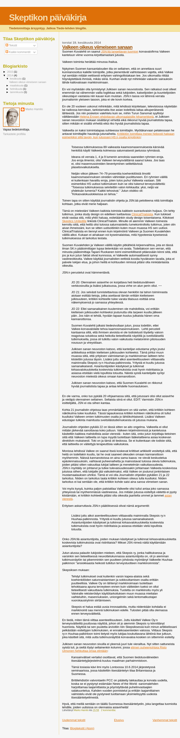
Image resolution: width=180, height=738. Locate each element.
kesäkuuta (16, 78)
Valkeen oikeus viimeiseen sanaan (97, 47)
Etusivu (119, 720)
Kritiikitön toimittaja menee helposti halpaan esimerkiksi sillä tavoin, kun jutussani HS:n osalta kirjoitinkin (118, 135)
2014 (10, 75)
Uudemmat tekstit (73, 720)
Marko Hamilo (34, 109)
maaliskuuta (17, 85)
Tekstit (11, 45)
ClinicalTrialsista (142, 214)
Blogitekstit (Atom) (82, 728)
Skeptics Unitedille (74, 221)
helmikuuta (16, 89)
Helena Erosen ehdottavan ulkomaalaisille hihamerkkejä (117, 116)
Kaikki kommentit (17, 52)
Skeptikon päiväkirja (47, 17)
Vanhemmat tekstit (165, 720)
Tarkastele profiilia (14, 134)
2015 (10, 71)
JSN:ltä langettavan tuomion (119, 51)
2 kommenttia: (109, 710)
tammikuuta (17, 92)
